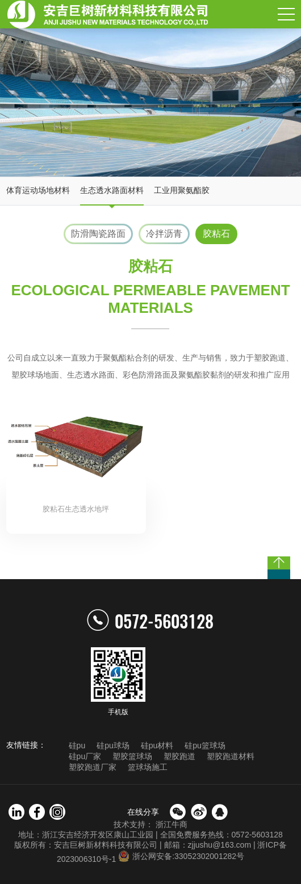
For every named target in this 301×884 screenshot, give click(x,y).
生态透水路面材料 (112, 190)
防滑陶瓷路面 (98, 233)
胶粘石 (216, 233)
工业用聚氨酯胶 (182, 190)
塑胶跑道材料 (230, 756)
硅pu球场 (113, 745)
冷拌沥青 (164, 233)
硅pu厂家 (85, 756)
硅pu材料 (157, 745)
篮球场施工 (148, 767)
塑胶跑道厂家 (92, 767)
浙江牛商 (171, 824)
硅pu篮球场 (205, 745)
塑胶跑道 (179, 756)
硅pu (77, 745)
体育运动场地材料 (38, 190)
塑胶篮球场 (132, 756)
